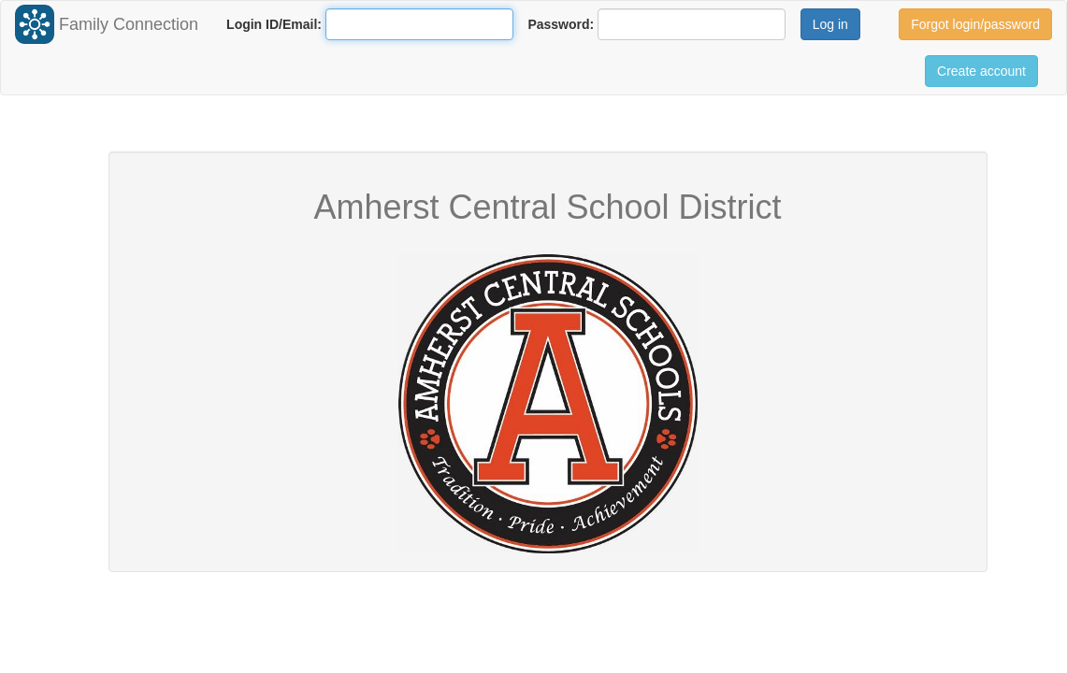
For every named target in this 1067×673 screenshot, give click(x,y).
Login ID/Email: (274, 24)
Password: (560, 24)
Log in (830, 24)
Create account (981, 71)
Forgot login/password (975, 24)
